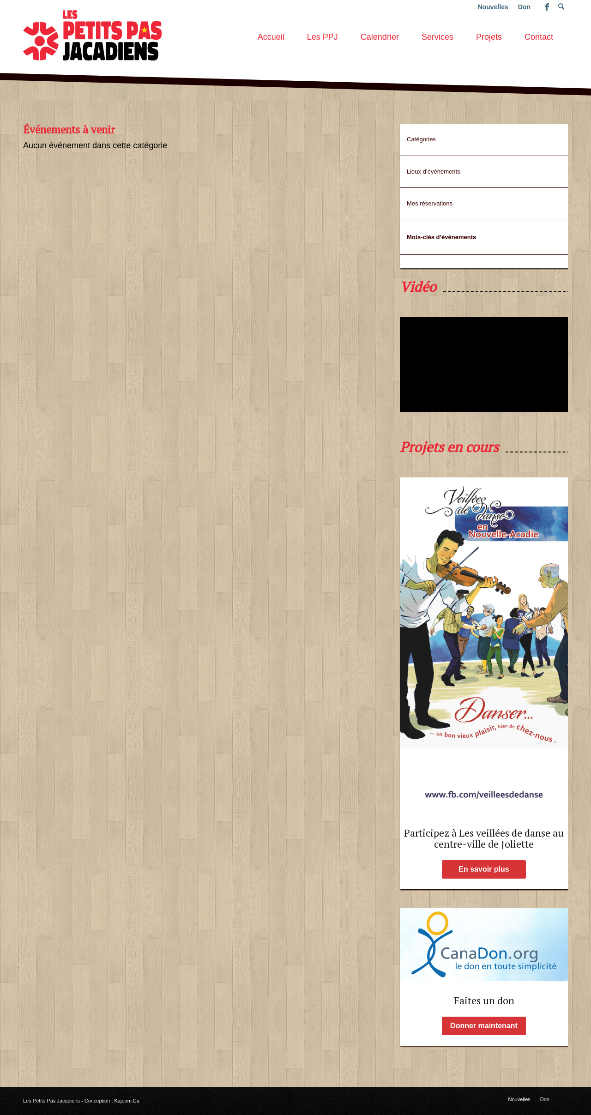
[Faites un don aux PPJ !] (484, 944)
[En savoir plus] (484, 869)
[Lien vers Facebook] (547, 7)
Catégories (421, 139)
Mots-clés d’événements (441, 237)
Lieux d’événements (433, 171)
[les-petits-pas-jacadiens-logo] (92, 34)
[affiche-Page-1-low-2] (484, 645)
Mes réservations (429, 203)
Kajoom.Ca (127, 1100)
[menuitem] (271, 34)
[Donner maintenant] (484, 1026)
